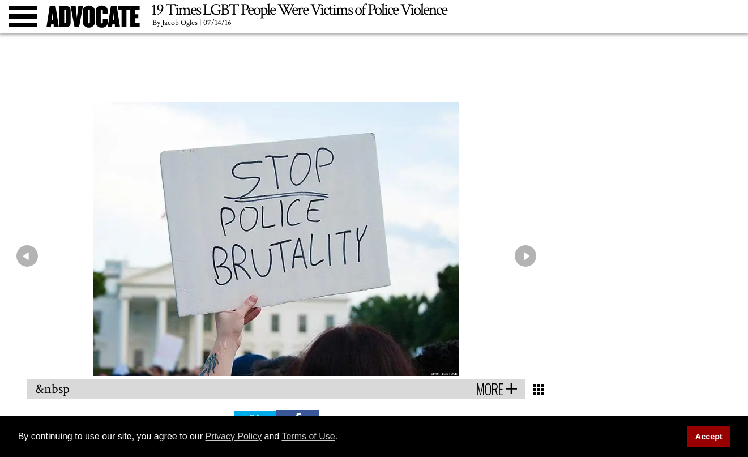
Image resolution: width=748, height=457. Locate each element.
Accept (709, 436)
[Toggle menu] (23, 16)
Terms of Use (308, 436)
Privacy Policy (234, 436)
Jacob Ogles (180, 23)
